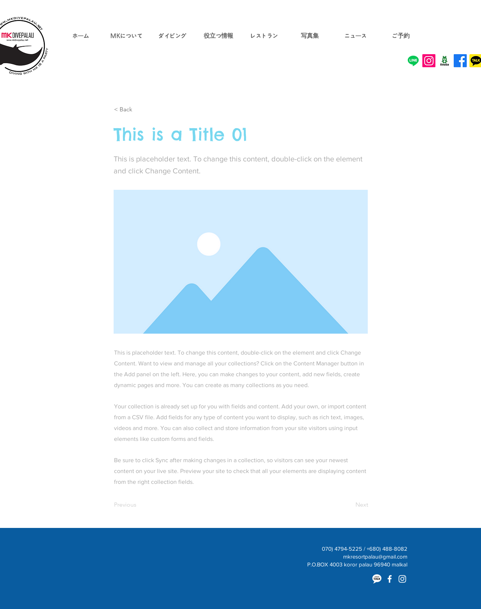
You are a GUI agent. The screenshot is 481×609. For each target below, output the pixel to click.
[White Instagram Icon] (402, 579)
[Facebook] (460, 60)
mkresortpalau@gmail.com (375, 556)
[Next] (349, 504)
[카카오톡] (377, 579)
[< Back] (138, 109)
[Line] (413, 60)
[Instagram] (428, 60)
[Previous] (138, 504)
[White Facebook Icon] (390, 579)
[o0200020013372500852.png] (444, 60)
